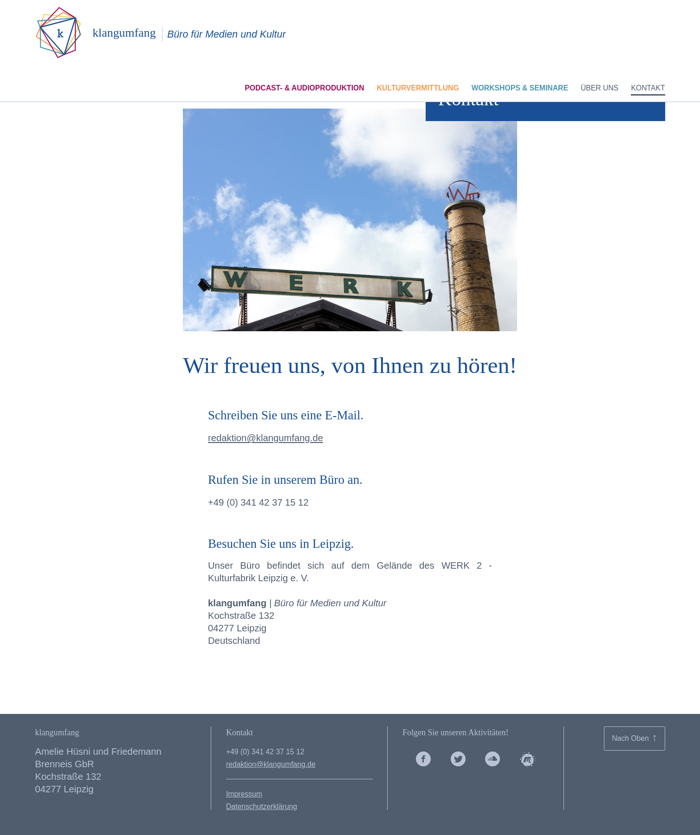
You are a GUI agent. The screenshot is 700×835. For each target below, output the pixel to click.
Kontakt (648, 90)
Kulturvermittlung (418, 90)
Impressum (244, 794)
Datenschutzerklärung (261, 806)
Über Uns (599, 90)
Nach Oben (634, 737)
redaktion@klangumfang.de (265, 438)
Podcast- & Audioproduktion (304, 90)
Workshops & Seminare (520, 90)
